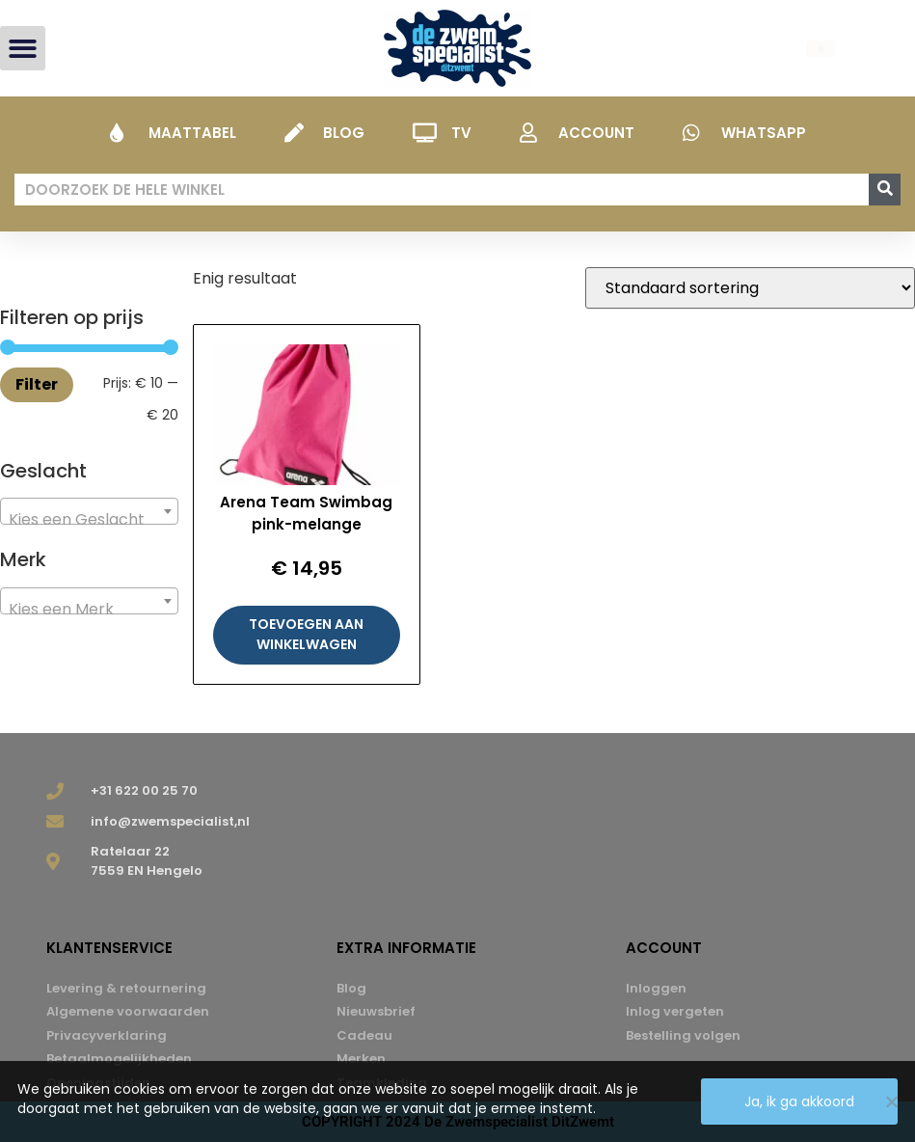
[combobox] (89, 511)
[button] (22, 48)
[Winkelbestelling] (750, 288)
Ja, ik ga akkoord (799, 1101)
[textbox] (89, 520)
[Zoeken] (885, 189)
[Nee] (891, 1101)
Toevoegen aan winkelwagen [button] (306, 634)
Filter (36, 384)
